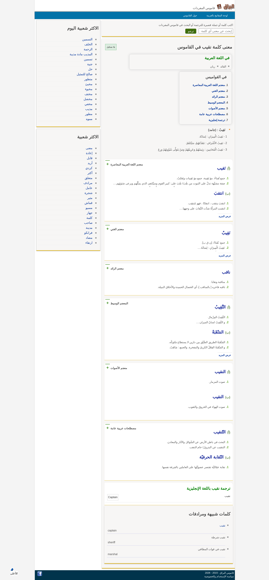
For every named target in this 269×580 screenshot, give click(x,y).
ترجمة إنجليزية (216, 120)
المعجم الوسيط (215, 102)
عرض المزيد (224, 216)
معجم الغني (217, 90)
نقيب (221, 525)
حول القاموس (189, 15)
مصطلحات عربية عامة (211, 114)
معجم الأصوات (216, 108)
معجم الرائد (217, 96)
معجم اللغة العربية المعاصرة (208, 85)
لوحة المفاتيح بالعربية (216, 15)
